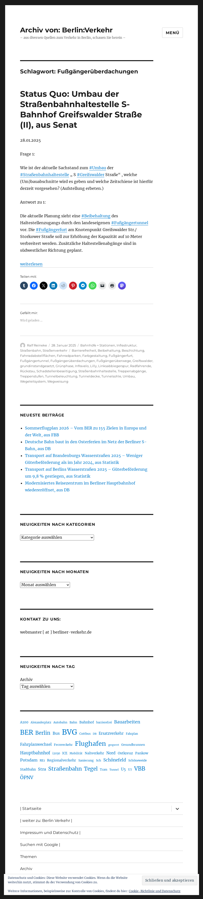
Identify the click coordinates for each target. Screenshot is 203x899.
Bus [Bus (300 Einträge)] (56, 733)
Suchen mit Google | (40, 844)
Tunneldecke (89, 376)
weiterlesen (31, 264)
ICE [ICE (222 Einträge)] (64, 753)
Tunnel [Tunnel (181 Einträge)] (114, 769)
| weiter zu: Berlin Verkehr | (46, 820)
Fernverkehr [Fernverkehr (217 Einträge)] (63, 745)
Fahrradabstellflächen (37, 356)
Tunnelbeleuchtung (61, 376)
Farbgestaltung (94, 356)
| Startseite (30, 808)
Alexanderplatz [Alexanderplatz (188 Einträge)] (41, 722)
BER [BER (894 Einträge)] (26, 732)
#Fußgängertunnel (129, 222)
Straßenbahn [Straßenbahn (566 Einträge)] (65, 768)
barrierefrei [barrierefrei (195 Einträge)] (104, 722)
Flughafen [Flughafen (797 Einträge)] (90, 743)
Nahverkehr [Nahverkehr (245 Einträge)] (94, 753)
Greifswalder (142, 361)
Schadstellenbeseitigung (56, 371)
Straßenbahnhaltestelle (97, 371)
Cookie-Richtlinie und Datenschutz (154, 891)
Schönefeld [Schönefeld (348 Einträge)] (114, 760)
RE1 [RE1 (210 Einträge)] (42, 760)
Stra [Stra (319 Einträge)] (42, 769)
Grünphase (64, 366)
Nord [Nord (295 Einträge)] (111, 753)
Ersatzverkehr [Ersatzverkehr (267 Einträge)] (111, 733)
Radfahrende (140, 366)
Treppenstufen (32, 376)
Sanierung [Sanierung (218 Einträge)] (86, 760)
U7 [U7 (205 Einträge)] (130, 769)
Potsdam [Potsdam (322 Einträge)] (28, 760)
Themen (28, 856)
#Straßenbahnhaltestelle (44, 174)
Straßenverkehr (55, 350)
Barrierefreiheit (84, 350)
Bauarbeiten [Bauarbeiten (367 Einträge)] (127, 722)
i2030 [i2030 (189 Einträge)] (56, 753)
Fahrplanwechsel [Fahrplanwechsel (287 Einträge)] (36, 744)
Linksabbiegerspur (113, 366)
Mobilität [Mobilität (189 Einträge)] (76, 753)
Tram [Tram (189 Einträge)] (103, 769)
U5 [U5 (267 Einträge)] (123, 769)
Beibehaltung (109, 350)
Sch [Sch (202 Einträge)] (98, 760)
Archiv (26, 679)
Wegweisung (57, 381)
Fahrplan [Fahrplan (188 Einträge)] (132, 733)
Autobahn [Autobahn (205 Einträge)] (60, 722)
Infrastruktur (126, 345)
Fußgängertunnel (34, 361)
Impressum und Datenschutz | (50, 832)
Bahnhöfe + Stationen (97, 345)
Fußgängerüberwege (113, 361)
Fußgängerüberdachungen (72, 361)
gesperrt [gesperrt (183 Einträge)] (113, 745)
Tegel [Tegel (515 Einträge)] (91, 769)
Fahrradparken (69, 356)
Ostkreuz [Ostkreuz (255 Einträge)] (125, 753)
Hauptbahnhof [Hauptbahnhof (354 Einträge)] (35, 753)
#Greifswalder (90, 174)
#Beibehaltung (95, 215)
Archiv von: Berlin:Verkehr (66, 30)
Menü (172, 32)
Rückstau (27, 371)
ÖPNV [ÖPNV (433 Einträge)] (26, 777)
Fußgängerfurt (120, 356)
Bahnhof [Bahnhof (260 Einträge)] (86, 722)
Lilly (93, 366)
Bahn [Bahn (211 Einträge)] (73, 722)
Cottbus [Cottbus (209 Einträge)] (85, 733)
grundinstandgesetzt (37, 366)
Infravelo (82, 366)
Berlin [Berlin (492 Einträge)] (42, 733)
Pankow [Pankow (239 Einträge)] (141, 753)
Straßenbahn (30, 350)
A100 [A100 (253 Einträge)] (24, 722)
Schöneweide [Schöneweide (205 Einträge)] (137, 760)
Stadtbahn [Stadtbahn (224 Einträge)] (28, 769)
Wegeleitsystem (33, 381)
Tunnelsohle (111, 376)
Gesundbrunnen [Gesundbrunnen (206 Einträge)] (133, 745)
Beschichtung (133, 350)
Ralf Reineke (37, 345)
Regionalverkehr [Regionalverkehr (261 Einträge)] (61, 760)
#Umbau (97, 167)
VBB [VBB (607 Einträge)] (139, 768)
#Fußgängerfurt (51, 229)
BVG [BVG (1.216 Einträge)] (69, 732)
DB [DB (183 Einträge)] (94, 733)
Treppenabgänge (132, 371)
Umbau (129, 376)
